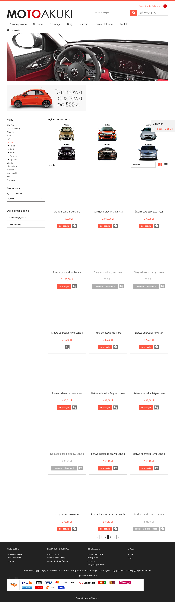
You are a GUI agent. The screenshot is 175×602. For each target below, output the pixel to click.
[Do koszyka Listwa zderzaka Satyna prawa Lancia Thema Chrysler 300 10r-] (105, 407)
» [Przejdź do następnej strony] (118, 537)
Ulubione (10, 561)
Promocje (11, 180)
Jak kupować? (93, 558)
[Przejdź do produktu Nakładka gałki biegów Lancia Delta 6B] (67, 433)
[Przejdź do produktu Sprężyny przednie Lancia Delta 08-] (67, 251)
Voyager (14, 156)
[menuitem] (18, 24)
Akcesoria (11, 169)
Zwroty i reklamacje (95, 554)
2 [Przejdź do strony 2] (105, 537)
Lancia (10, 142)
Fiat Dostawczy (13, 128)
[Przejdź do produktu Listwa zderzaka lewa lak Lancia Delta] (149, 312)
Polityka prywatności (96, 564)
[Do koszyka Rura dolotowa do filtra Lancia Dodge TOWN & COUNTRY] (105, 347)
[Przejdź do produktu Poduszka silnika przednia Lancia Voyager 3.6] (149, 493)
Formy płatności (53, 554)
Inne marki (12, 173)
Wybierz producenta (15, 193)
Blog (129, 558)
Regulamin (92, 561)
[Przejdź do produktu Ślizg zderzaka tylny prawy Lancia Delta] (149, 251)
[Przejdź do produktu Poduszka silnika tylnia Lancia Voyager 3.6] (108, 493)
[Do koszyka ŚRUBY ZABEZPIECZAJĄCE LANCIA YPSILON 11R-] (146, 226)
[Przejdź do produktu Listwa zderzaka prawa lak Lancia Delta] (67, 372)
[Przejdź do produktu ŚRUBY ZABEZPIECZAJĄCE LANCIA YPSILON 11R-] (149, 191)
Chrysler (10, 132)
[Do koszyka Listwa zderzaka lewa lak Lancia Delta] (146, 347)
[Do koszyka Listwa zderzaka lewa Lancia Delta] (146, 468)
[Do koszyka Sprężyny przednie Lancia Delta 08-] (64, 286)
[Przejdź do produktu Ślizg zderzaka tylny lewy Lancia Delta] (108, 251)
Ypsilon (13, 159)
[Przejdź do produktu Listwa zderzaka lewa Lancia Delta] (149, 433)
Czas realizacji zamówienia (57, 561)
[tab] (86, 79)
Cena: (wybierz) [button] (15, 224)
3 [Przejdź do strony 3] (110, 537)
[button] (74, 226)
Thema (13, 145)
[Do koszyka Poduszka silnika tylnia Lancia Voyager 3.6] (105, 529)
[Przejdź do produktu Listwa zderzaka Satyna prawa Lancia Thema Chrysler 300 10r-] (108, 372)
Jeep (9, 135)
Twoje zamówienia (14, 554)
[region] (87, 57)
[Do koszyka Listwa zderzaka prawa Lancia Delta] (105, 468)
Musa (12, 152)
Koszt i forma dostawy (56, 558)
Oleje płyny (12, 166)
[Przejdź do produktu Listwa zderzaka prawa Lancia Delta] (108, 433)
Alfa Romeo (12, 125)
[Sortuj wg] (143, 165)
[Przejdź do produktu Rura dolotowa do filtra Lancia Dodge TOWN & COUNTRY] (108, 312)
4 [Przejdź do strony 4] (114, 537)
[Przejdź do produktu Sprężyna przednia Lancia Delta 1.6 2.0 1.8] (108, 191)
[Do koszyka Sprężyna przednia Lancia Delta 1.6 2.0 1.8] (105, 226)
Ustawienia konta (14, 558)
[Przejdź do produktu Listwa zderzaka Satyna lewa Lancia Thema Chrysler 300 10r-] (149, 372)
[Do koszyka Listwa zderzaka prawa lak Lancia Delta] (64, 407)
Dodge (10, 163)
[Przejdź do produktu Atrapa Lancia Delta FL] (67, 191)
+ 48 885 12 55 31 (163, 128)
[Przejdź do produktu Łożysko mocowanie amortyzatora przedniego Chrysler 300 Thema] (67, 493)
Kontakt (131, 554)
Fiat (8, 139)
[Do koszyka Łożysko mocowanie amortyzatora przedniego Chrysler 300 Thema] (64, 529)
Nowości (10, 176)
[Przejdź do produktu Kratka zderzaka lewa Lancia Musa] (67, 312)
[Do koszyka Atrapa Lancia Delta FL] (64, 226)
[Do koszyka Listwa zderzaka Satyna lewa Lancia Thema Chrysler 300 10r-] (146, 407)
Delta (12, 149)
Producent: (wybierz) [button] (17, 217)
